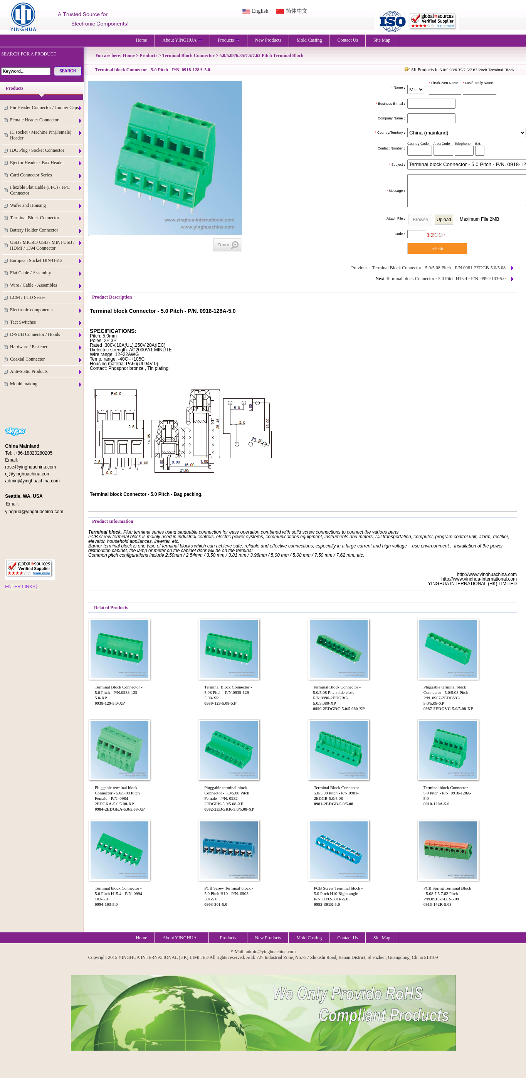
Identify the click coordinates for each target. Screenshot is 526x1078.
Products (229, 40)
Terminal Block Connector (46, 218)
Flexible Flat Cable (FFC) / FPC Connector (46, 190)
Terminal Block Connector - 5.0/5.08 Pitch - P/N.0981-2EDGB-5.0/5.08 (439, 267)
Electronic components (46, 310)
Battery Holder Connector (46, 230)
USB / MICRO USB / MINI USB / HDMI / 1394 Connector (46, 245)
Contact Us (347, 40)
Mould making (46, 384)
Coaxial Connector (46, 359)
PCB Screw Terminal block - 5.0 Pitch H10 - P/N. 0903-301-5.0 (228, 893)
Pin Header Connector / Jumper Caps (46, 108)
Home (141, 40)
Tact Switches (46, 322)
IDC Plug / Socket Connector (46, 150)
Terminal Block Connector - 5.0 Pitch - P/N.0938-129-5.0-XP (119, 692)
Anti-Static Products (46, 371)
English (260, 11)
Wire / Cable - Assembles (46, 285)
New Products (268, 40)
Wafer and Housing (46, 205)
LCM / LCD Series (46, 298)
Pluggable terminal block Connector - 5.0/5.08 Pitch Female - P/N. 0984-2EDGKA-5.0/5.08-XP (117, 795)
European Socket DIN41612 (46, 261)
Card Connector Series (46, 175)
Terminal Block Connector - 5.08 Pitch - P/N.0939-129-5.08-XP (228, 692)
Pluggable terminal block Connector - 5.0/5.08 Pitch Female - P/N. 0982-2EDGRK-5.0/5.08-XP (226, 795)
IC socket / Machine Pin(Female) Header (46, 135)
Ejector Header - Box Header (46, 163)
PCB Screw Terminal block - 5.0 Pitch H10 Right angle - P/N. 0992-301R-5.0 (338, 893)
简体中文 (297, 11)
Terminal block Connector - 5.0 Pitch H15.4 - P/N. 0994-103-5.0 (446, 278)
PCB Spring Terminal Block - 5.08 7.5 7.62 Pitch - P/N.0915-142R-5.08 (447, 893)
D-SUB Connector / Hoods (46, 335)
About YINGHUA (183, 40)
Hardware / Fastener (46, 347)
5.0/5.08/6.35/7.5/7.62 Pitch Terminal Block (262, 55)
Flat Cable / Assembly (46, 273)
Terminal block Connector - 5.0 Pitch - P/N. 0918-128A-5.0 (447, 793)
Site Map (381, 40)
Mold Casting (309, 40)
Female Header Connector (46, 120)
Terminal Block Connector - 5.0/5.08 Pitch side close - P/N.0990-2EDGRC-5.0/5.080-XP (337, 695)
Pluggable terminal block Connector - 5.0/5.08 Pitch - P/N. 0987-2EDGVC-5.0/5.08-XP (447, 695)
